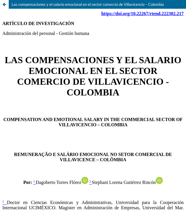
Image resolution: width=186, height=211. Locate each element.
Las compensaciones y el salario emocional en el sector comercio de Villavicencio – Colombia (88, 4)
